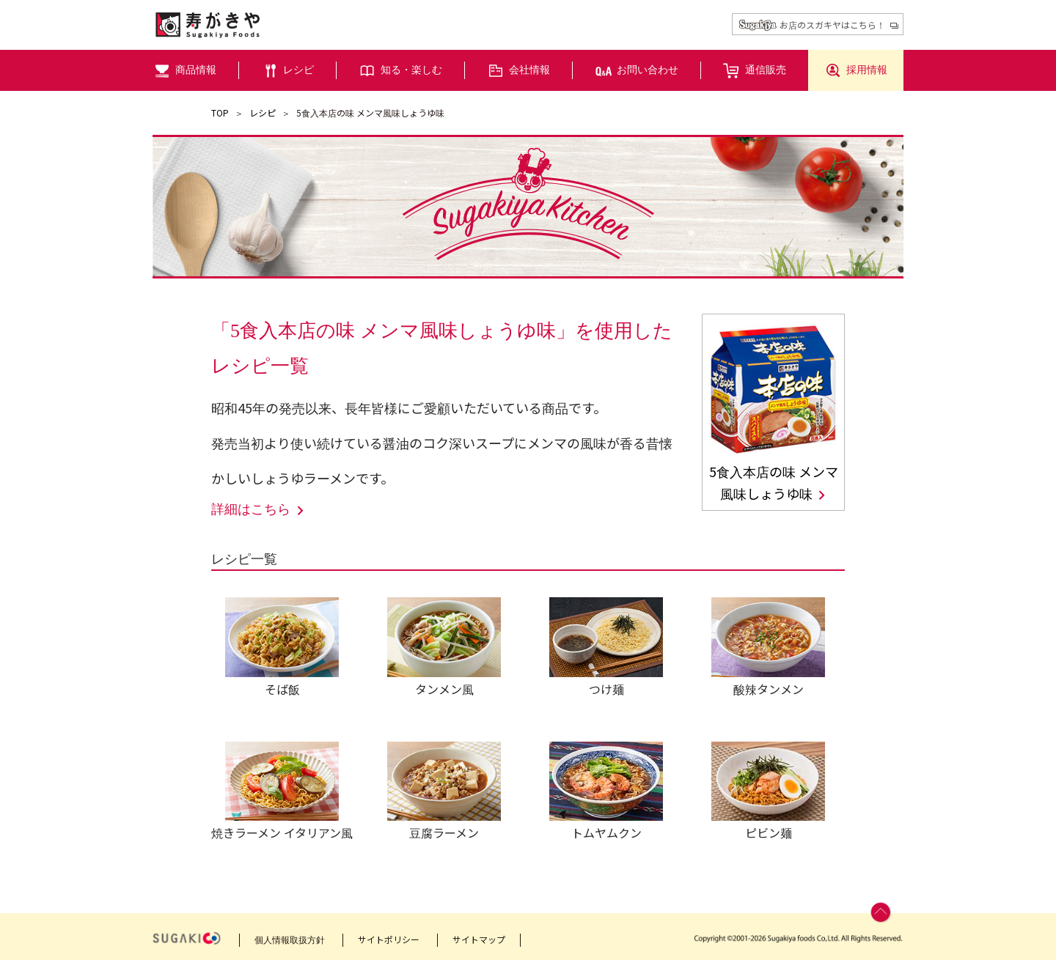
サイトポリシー (388, 939)
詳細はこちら (258, 510)
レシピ (262, 112)
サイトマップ (478, 939)
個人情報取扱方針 (289, 939)
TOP (220, 112)
